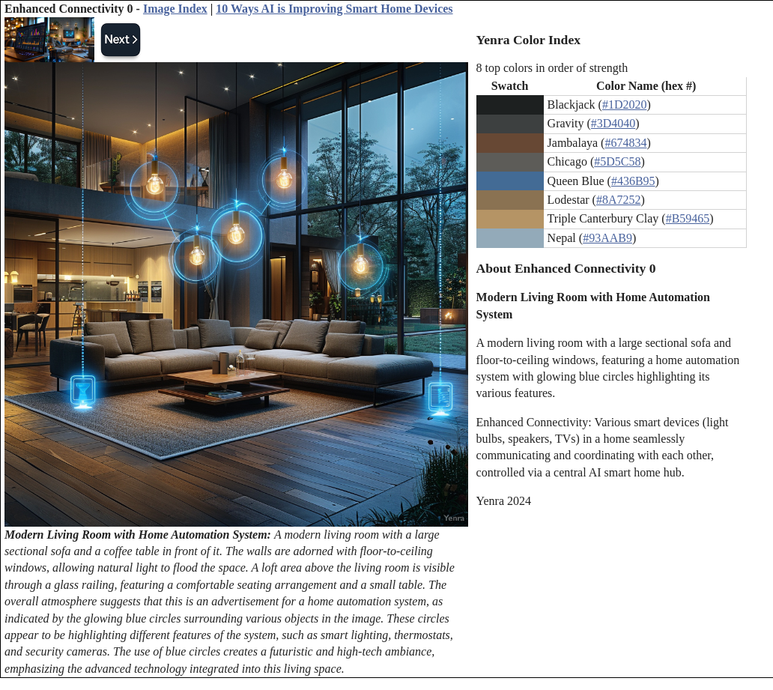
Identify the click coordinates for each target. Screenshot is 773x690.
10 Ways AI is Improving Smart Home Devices (334, 8)
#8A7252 (618, 199)
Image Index (175, 8)
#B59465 (688, 218)
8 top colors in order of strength (552, 67)
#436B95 (633, 181)
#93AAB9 (607, 237)
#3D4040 (613, 123)
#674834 (625, 142)
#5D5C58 (617, 161)
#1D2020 (624, 104)
